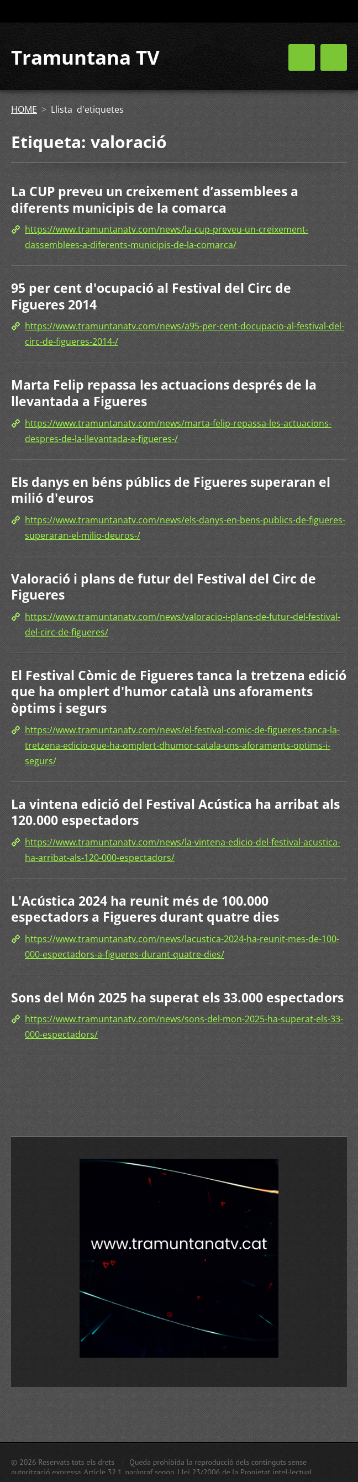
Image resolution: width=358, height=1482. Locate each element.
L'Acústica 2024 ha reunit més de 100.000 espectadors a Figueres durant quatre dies (145, 909)
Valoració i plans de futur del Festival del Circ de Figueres (163, 587)
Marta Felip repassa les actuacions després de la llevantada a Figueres (164, 393)
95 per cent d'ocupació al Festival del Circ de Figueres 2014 (151, 296)
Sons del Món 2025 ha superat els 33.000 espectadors (177, 997)
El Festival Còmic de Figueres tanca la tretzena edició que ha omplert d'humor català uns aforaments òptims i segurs (178, 691)
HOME (24, 109)
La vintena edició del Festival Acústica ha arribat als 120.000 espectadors (175, 812)
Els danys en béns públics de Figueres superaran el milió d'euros (170, 490)
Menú (333, 57)
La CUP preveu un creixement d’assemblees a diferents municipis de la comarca (154, 199)
